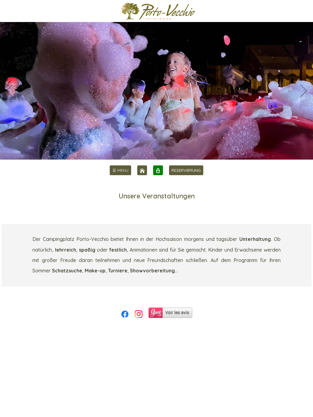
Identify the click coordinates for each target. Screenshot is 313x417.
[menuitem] (120, 170)
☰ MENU (120, 170)
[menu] (120, 170)
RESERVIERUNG (186, 170)
